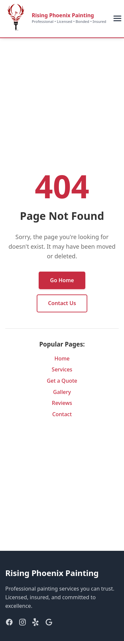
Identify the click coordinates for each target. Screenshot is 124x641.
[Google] (49, 623)
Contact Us (62, 303)
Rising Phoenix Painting (63, 15)
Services (62, 369)
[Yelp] (36, 623)
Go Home (62, 280)
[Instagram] (22, 623)
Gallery (62, 392)
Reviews (62, 403)
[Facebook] (9, 623)
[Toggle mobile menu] (117, 18)
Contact (62, 414)
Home (61, 358)
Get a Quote (62, 380)
